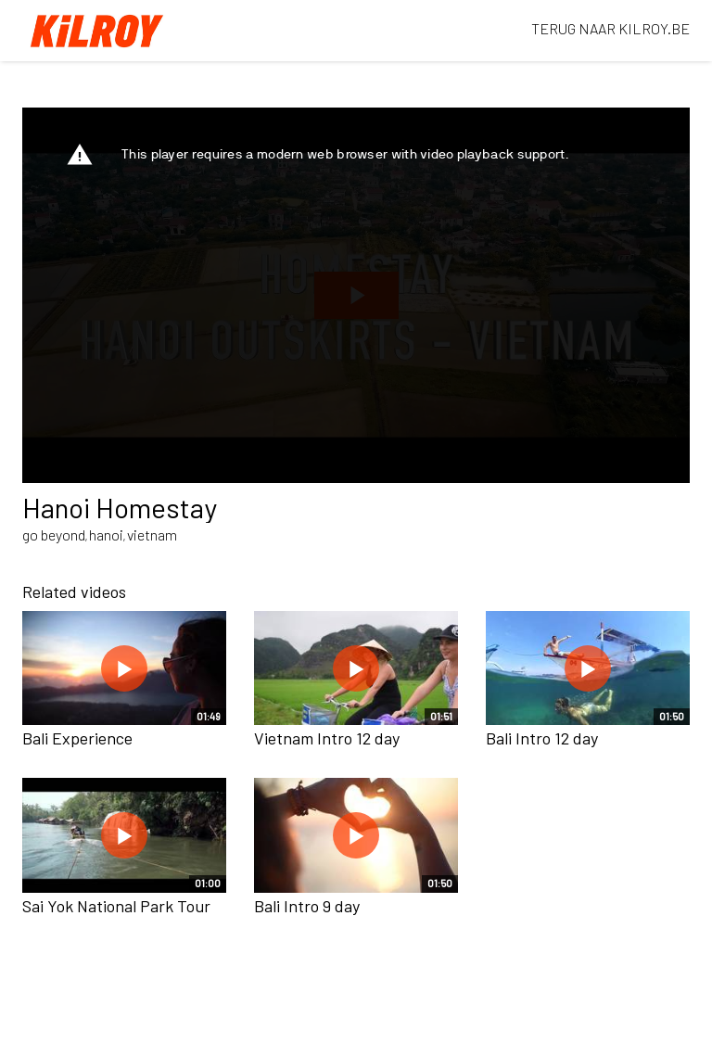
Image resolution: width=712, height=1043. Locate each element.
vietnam (152, 534)
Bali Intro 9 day (307, 906)
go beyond (53, 534)
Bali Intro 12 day (542, 738)
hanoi (106, 534)
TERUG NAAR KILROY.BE (610, 28)
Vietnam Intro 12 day (327, 738)
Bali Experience (77, 738)
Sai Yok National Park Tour (116, 906)
